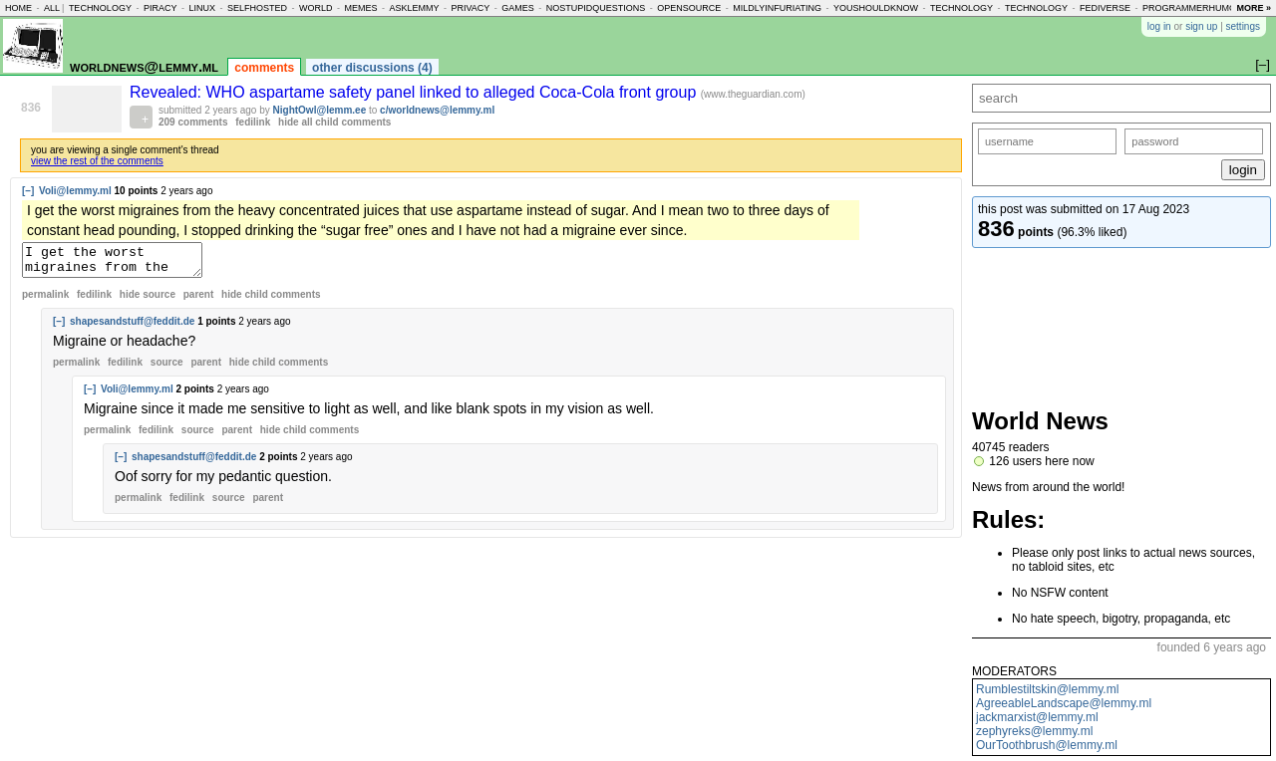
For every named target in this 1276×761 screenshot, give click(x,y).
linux (201, 8)
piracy (160, 8)
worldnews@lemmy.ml (144, 66)
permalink (45, 300)
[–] (28, 190)
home (18, 8)
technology (100, 8)
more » (1253, 8)
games (517, 8)
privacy (470, 8)
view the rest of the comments (97, 160)
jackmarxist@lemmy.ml (1037, 717)
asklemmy (414, 8)
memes (360, 8)
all (52, 8)
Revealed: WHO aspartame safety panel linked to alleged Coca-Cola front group (415, 92)
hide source (147, 300)
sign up (1201, 26)
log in (1159, 26)
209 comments (193, 122)
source (167, 368)
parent (198, 300)
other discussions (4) (372, 68)
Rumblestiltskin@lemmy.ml (1047, 689)
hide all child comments (334, 122)
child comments (270, 300)
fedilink (252, 122)
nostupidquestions (596, 8)
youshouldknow (875, 8)
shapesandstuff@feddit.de (132, 327)
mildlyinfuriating (777, 8)
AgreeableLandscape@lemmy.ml (1063, 703)
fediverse (1105, 8)
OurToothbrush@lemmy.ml (1046, 745)
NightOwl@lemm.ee (320, 110)
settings (1243, 26)
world (316, 8)
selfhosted (257, 8)
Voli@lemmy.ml (75, 190)
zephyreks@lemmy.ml (1034, 731)
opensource (689, 8)
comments (264, 68)
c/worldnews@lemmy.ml (437, 110)
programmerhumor (1192, 8)
